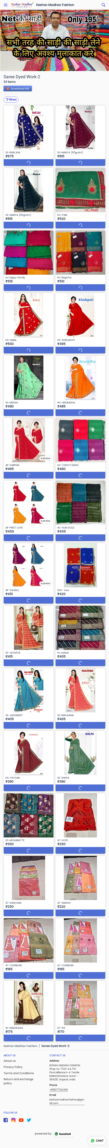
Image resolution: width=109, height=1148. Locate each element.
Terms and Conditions (19, 1073)
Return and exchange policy (18, 1081)
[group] (54, 40)
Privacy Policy (13, 1067)
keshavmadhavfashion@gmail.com (66, 1101)
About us (10, 1061)
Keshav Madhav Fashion (55, 5)
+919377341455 (58, 1089)
